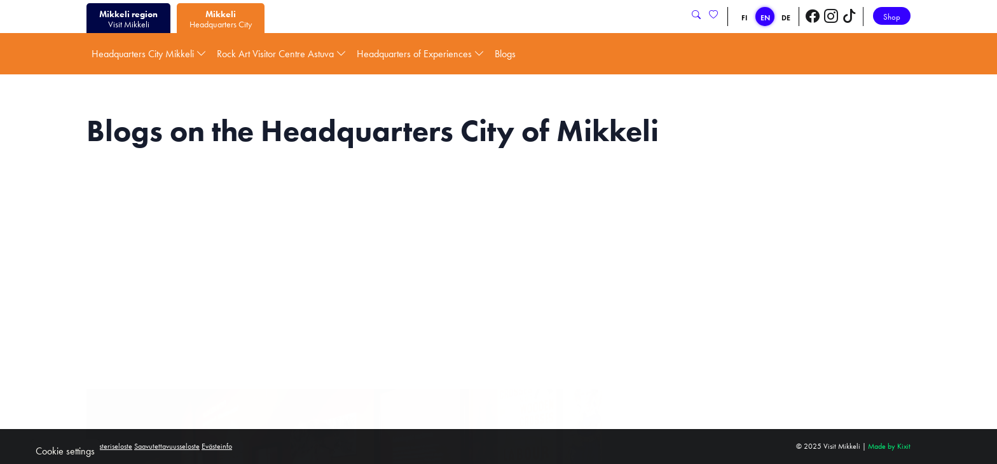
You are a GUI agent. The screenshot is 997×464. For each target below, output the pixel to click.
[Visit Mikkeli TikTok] (849, 16)
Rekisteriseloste (109, 446)
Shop (891, 17)
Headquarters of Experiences (421, 54)
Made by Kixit (889, 446)
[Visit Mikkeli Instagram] (831, 16)
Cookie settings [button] (65, 451)
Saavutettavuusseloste (167, 446)
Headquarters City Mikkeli (149, 54)
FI (744, 17)
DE (785, 17)
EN (765, 17)
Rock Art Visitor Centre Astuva (282, 54)
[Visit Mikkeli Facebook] (813, 16)
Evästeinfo (217, 446)
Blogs (505, 54)
